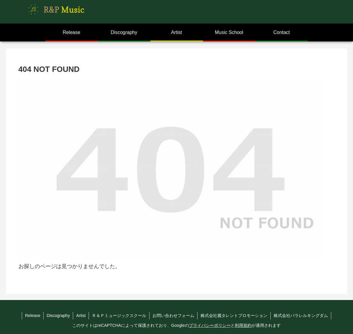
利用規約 (243, 325)
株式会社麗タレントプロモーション (234, 315)
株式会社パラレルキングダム (301, 315)
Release (32, 315)
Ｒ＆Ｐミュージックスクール (119, 315)
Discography (58, 315)
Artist (81, 315)
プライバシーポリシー (210, 325)
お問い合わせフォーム (173, 315)
